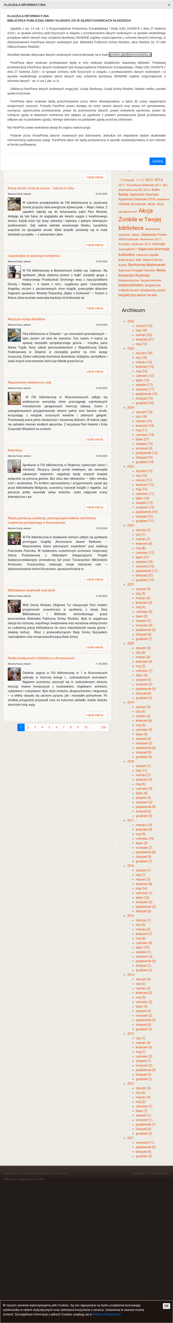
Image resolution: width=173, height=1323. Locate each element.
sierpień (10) (144, 562)
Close (169, 4)
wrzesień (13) (145, 507)
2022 (130, 525)
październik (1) (146, 1124)
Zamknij (157, 161)
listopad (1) (143, 965)
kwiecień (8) (144, 543)
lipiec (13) (142, 380)
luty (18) (141, 330)
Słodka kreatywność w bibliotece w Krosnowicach (41, 658)
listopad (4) (143, 634)
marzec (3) (143, 988)
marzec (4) (143, 598)
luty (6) (140, 711)
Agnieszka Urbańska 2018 (137, 199)
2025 (130, 348)
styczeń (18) (144, 353)
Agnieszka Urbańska (144, 194)
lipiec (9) (141, 793)
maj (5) (140, 997)
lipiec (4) (141, 675)
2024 (130, 407)
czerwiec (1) (144, 670)
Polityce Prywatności (107, 1314)
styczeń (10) (144, 326)
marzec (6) (143, 657)
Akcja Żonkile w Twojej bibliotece (140, 219)
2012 (130, 1083)
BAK (138, 259)
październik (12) (146, 453)
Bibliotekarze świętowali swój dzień (31, 590)
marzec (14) (144, 362)
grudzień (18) (145, 403)
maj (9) (140, 834)
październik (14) (146, 512)
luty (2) (140, 983)
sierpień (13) (144, 503)
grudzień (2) (144, 1029)
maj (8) (140, 548)
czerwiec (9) (144, 788)
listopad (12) (144, 516)
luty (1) (140, 1038)
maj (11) (141, 430)
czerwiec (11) (145, 493)
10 (86, 727)
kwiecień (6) (144, 720)
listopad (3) (143, 911)
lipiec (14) (142, 498)
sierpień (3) (143, 1011)
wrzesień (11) (145, 1142)
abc (165, 185)
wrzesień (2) (144, 1015)
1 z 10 (140, 180)
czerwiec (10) (145, 838)
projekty (46, 1173)
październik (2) (146, 906)
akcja (151, 204)
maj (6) (140, 607)
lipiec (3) (141, 1006)
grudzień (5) (144, 816)
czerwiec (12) (145, 375)
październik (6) (146, 748)
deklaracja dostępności (17, 1179)
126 (103, 727)
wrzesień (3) (144, 625)
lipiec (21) (142, 439)
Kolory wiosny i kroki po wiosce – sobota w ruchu (41, 188)
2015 (130, 915)
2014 (158, 180)
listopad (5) (143, 752)
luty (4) (140, 593)
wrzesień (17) (145, 389)
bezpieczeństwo (131, 285)
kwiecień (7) (144, 934)
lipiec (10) (142, 947)
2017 (122, 185)
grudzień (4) (144, 1156)
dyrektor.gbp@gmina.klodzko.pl (130, 54)
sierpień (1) (143, 952)
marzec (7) (143, 539)
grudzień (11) (145, 521)
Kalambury (15, 450)
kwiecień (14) (145, 425)
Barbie (123, 265)
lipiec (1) (141, 1111)
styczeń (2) (143, 589)
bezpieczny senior (153, 290)
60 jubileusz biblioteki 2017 (144, 185)
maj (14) (141, 371)
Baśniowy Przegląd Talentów (137, 270)
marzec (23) (144, 335)
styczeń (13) (144, 471)
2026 (130, 321)
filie (64, 1173)
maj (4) (140, 725)
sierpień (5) (143, 620)
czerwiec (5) (144, 611)
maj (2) (140, 666)
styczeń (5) (143, 530)
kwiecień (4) (144, 602)
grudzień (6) (144, 757)
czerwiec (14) (145, 434)
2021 (130, 584)
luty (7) (140, 534)
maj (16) (141, 344)
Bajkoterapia (127, 259)
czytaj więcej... (96, 177)
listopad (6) (143, 693)
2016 (130, 866)
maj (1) (140, 1052)
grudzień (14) (145, 462)
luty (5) (140, 925)
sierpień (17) (144, 385)
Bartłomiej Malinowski (147, 265)
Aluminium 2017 (150, 239)
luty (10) (141, 475)
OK (166, 1306)
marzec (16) (144, 421)
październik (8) (146, 807)
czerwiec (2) (144, 1002)
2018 (130, 761)
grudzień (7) (144, 639)
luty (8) (140, 652)
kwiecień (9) (144, 829)
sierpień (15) (144, 444)
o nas (56, 1173)
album (136, 234)
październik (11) (146, 571)
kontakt (38, 1179)
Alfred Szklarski (128, 239)
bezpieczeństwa (129, 280)
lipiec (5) (141, 734)
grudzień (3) (144, 698)
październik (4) (146, 1070)
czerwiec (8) (144, 943)
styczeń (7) (143, 766)
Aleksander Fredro (154, 235)
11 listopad (127, 180)
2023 (130, 466)
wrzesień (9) (144, 448)
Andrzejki (158, 244)
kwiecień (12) (145, 484)
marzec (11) (144, 480)
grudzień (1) (144, 1079)
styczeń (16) (144, 412)
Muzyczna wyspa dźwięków (26, 319)
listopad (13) (144, 398)
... (94, 727)
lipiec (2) (141, 616)
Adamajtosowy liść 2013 (134, 189)
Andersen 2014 (141, 244)
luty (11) (141, 770)
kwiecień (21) (145, 339)
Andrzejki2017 (128, 249)
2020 (130, 643)
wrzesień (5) (144, 684)
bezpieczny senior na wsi (138, 295)
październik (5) (146, 689)
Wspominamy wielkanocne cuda (29, 382)
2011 (130, 1138)
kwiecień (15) (145, 366)
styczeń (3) (143, 648)
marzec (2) (143, 879)
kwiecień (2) (144, 993)
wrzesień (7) (144, 847)
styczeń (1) (143, 870)
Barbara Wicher (153, 259)
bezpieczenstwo (151, 280)
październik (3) (146, 630)
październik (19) (146, 394)
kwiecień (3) (144, 779)
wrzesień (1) (144, 1120)
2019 (130, 702)
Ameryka (124, 244)
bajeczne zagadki (147, 254)
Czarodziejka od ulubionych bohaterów (34, 256)
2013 (149, 180)
